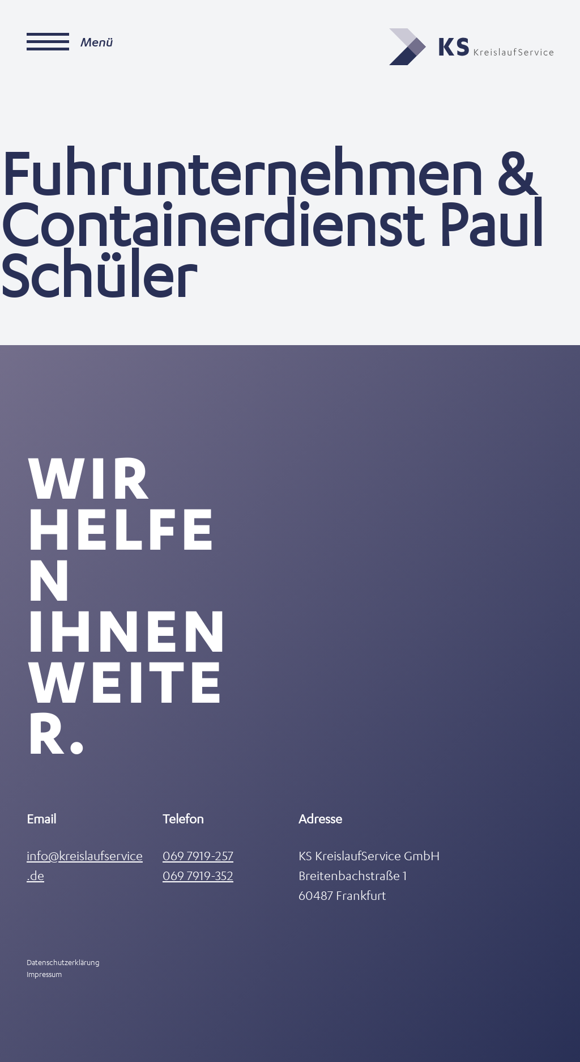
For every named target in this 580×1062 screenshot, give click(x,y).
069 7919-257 (198, 855)
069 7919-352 (198, 875)
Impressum (44, 974)
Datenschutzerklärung (63, 962)
